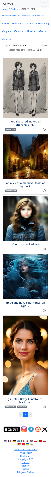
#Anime (26, 15)
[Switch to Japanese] (27, 440)
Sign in (25, 465)
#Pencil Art (19, 31)
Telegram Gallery (25, 472)
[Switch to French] (9, 440)
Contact (26, 462)
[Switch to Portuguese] (40, 440)
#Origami (6, 31)
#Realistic (6, 39)
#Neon (30, 23)
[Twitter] (44, 429)
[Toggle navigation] (44, 3)
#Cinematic (38, 15)
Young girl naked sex (25, 244)
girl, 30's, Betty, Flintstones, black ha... (25, 400)
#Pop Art (43, 31)
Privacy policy (25, 452)
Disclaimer (25, 456)
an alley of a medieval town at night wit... (25, 184)
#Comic (5, 23)
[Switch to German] (14, 440)
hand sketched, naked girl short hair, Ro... (25, 123)
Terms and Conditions (25, 449)
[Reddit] (38, 429)
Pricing (25, 468)
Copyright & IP (25, 459)
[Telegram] (31, 429)
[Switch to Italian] (22, 440)
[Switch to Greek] (18, 440)
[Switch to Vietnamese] (32, 444)
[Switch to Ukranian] (27, 444)
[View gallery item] (44, 129)
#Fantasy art (18, 23)
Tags (5, 45)
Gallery (14, 9)
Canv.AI (8, 4)
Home (5, 9)
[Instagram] (24, 429)
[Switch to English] (5, 440)
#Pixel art (31, 31)
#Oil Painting (42, 23)
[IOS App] (12, 429)
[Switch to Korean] (31, 440)
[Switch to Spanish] (19, 444)
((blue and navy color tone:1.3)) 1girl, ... (25, 304)
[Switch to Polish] (36, 440)
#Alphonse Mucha (11, 15)
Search (44, 45)
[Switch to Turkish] (23, 444)
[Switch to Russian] (44, 440)
